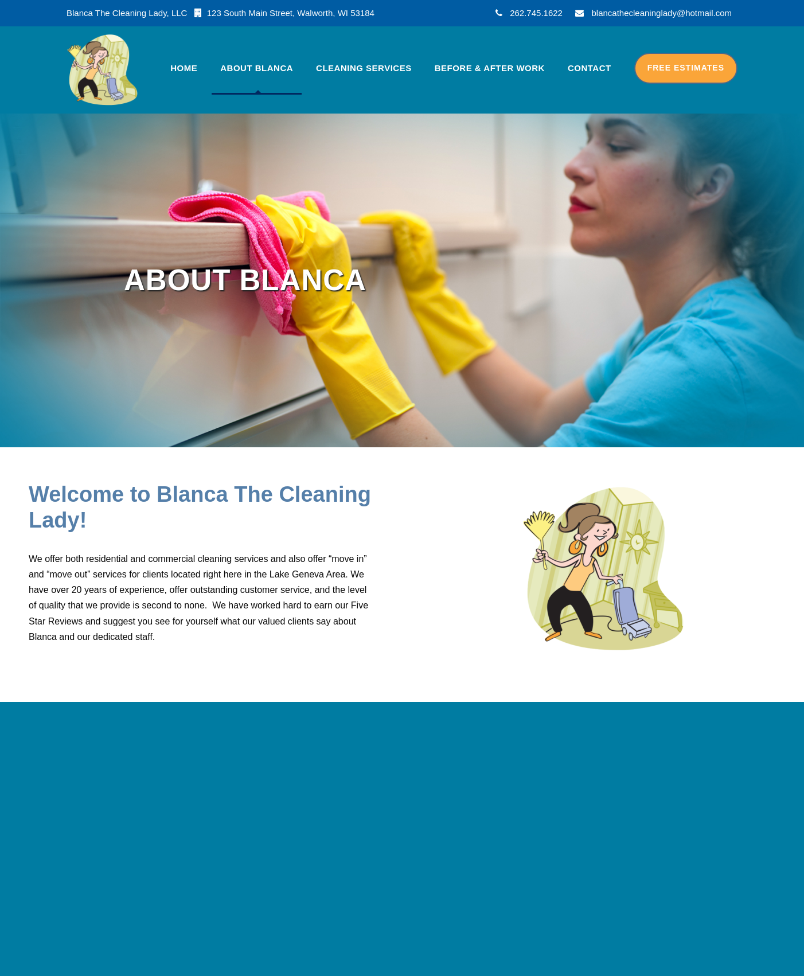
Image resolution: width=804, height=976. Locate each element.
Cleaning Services (364, 68)
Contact (589, 68)
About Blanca (256, 68)
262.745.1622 (536, 13)
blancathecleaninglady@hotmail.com (661, 13)
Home (183, 68)
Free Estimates (685, 67)
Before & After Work (490, 68)
